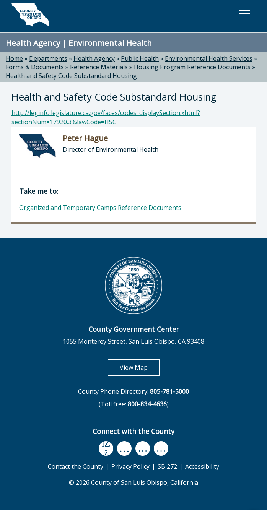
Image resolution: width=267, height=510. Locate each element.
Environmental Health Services (208, 58)
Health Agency (94, 58)
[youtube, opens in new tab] (124, 448)
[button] (244, 13)
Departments (48, 58)
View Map (140, 367)
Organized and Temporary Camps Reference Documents (100, 207)
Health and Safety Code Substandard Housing (71, 75)
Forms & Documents (35, 67)
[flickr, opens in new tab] (143, 448)
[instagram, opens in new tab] (161, 448)
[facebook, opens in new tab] (106, 448)
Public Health (140, 58)
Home (14, 58)
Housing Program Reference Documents (192, 67)
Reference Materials (99, 67)
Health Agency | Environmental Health (79, 42)
